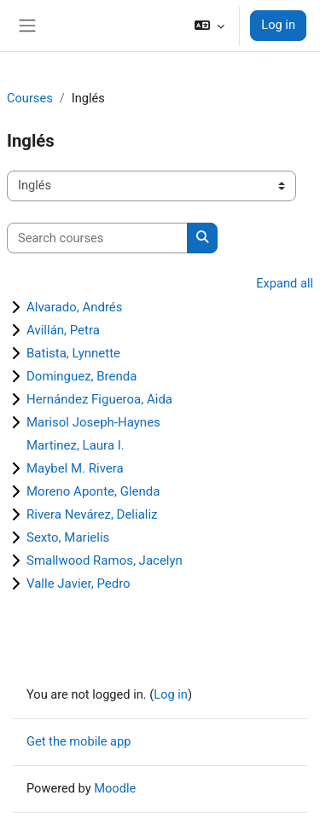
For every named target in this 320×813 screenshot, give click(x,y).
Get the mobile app (78, 741)
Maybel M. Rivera (75, 468)
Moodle (115, 788)
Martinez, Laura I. (75, 445)
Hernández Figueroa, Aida (99, 399)
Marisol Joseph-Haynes (93, 422)
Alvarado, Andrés (74, 307)
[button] (209, 25)
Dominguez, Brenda (81, 376)
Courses (30, 98)
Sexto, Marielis (67, 537)
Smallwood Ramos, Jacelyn (104, 560)
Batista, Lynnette (73, 353)
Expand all (284, 283)
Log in (278, 24)
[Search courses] (97, 238)
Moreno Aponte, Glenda (93, 491)
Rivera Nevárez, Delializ (92, 514)
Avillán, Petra (63, 330)
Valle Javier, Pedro (78, 583)
